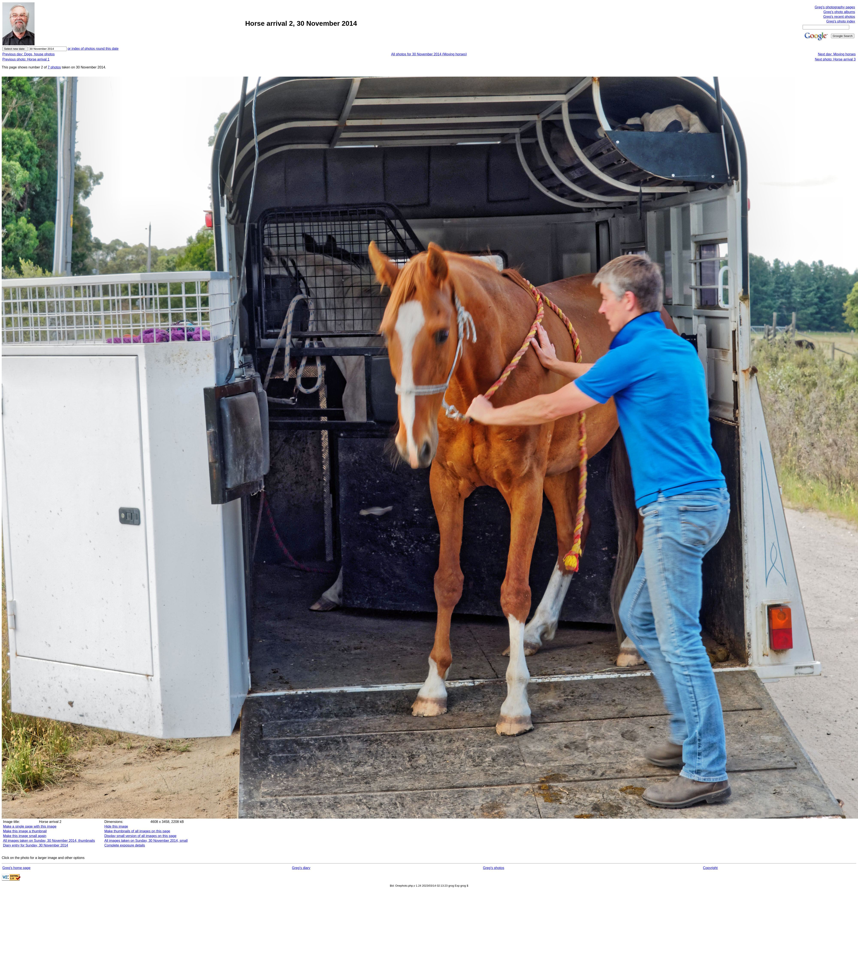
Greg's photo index (840, 21)
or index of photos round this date (93, 48)
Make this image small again (24, 836)
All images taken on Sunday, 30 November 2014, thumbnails (49, 840)
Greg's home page (16, 868)
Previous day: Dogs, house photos (28, 54)
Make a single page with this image (29, 826)
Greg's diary (301, 868)
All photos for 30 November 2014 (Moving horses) (429, 54)
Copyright (710, 868)
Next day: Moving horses (837, 54)
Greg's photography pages (835, 7)
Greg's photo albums (839, 12)
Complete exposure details (124, 845)
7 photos (54, 67)
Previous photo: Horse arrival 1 (26, 59)
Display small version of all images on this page (140, 836)
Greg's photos (493, 868)
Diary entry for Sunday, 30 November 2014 (35, 845)
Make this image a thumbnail (25, 831)
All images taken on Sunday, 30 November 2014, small (145, 840)
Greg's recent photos (839, 16)
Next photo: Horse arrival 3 (835, 59)
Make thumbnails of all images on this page (137, 831)
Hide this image (116, 826)
